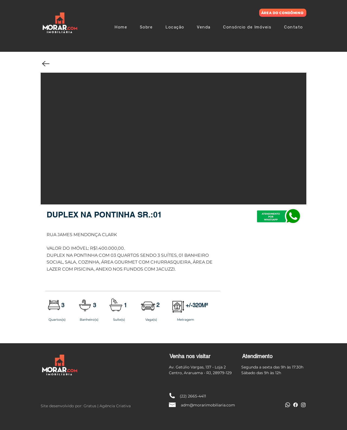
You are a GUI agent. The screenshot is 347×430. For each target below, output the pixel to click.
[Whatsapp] (288, 405)
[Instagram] (303, 405)
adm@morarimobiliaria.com (208, 405)
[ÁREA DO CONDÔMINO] (282, 13)
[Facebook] (295, 405)
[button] (173, 138)
